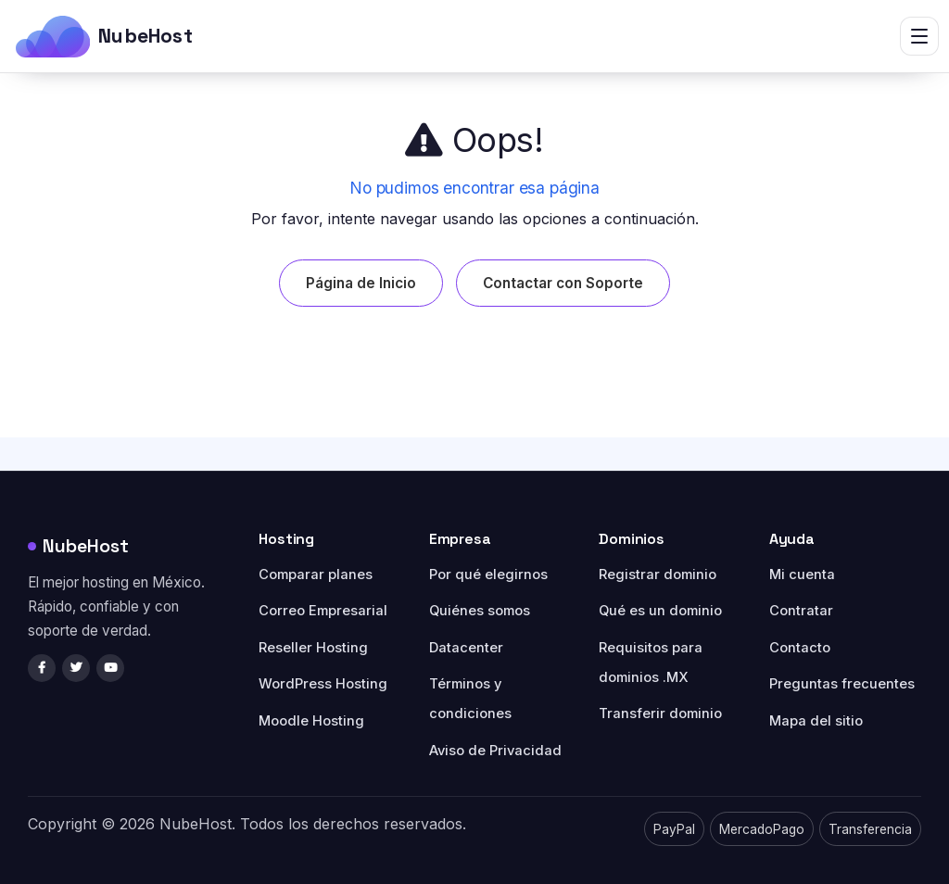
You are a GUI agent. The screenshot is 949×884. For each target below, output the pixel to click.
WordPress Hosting (323, 684)
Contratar (801, 610)
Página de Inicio (361, 283)
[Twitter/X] (76, 668)
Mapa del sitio (816, 721)
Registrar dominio (657, 574)
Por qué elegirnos (488, 574)
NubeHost (78, 546)
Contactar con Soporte (563, 283)
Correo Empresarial (323, 610)
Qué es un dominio (660, 610)
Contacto (799, 647)
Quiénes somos (479, 610)
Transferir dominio (660, 713)
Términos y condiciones (470, 699)
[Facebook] (42, 668)
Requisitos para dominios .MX (650, 662)
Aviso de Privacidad (495, 750)
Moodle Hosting (311, 721)
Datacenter (466, 647)
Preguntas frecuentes (842, 684)
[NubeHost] (103, 36)
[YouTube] (110, 668)
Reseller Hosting (313, 647)
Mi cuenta (802, 574)
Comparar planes (316, 574)
